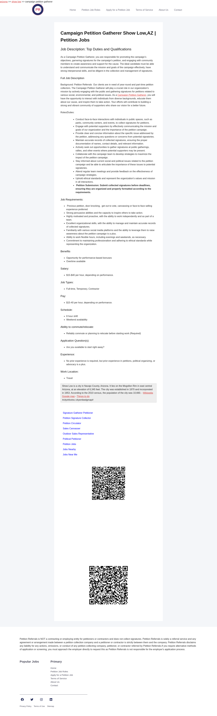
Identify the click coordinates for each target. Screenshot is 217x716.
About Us (163, 10)
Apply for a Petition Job (118, 10)
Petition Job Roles (91, 10)
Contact (178, 10)
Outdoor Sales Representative (78, 433)
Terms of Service (144, 10)
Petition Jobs (69, 444)
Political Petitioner (72, 439)
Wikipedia (148, 393)
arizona (4, 1)
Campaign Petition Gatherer (132, 95)
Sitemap (50, 706)
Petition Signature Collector (77, 418)
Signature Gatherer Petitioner (78, 413)
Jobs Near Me (70, 454)
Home (73, 10)
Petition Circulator (72, 423)
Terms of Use (39, 706)
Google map (68, 396)
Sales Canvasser (71, 428)
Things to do (83, 396)
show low (16, 1)
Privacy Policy (25, 706)
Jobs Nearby (69, 449)
